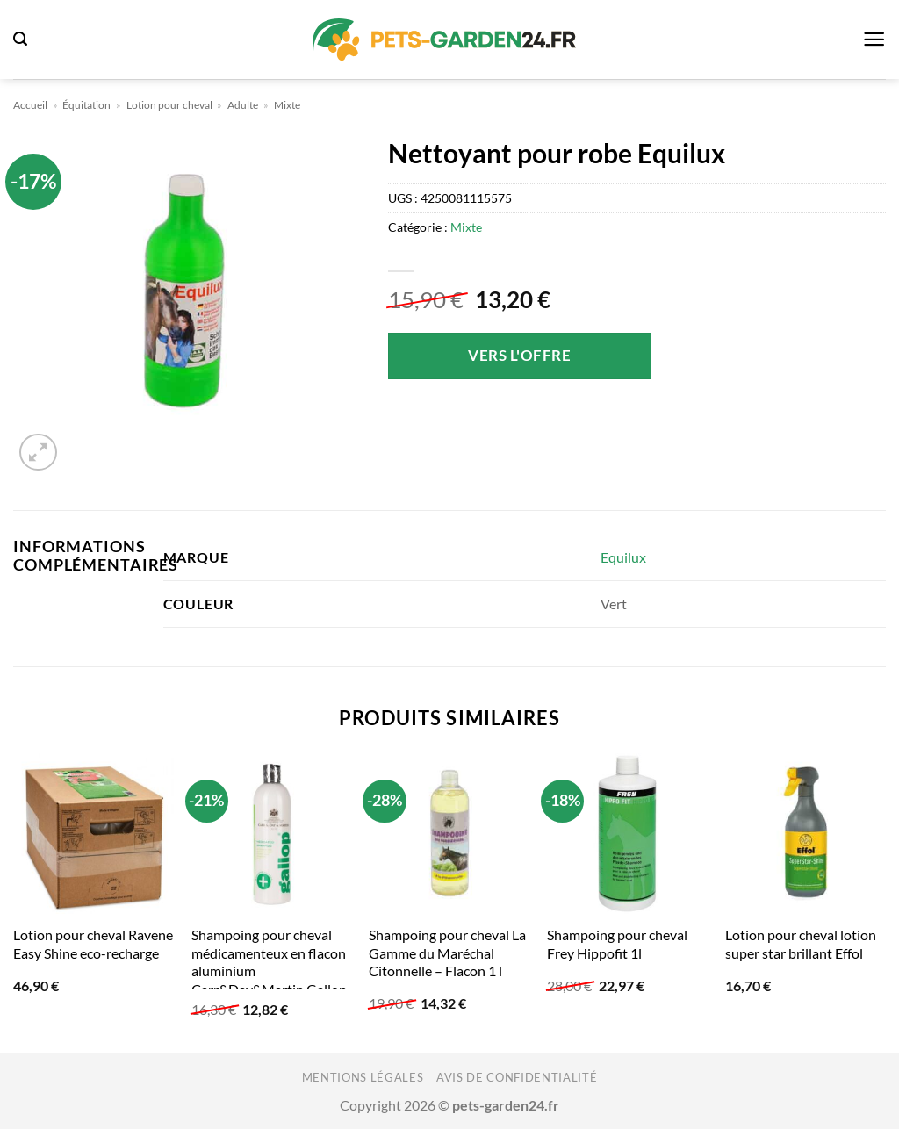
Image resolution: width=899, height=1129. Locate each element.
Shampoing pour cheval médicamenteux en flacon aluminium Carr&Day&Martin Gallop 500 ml (269, 970)
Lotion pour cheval (169, 104)
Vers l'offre (519, 355)
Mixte (287, 104)
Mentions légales (363, 1077)
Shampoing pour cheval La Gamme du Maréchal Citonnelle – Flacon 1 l (447, 952)
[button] (20, 39)
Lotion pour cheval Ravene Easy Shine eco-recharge (93, 943)
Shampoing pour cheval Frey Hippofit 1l (617, 943)
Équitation (86, 104)
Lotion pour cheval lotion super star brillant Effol (800, 943)
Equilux (623, 557)
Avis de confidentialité (516, 1077)
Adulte (242, 104)
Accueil (30, 104)
